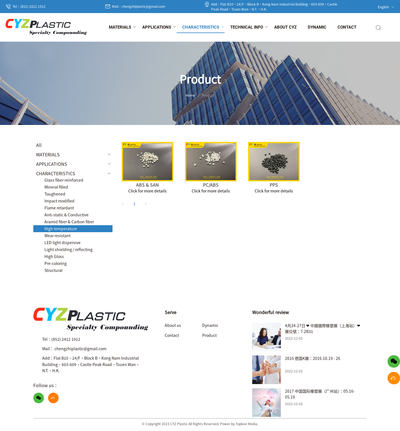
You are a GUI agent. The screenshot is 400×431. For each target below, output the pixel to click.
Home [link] (190, 95)
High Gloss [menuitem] (54, 256)
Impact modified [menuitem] (59, 201)
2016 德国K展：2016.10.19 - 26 (312, 358)
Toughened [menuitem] (54, 194)
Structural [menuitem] (53, 270)
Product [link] (208, 95)
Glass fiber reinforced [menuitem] (63, 180)
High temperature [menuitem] (60, 228)
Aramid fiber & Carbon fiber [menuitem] (69, 221)
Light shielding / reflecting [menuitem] (68, 249)
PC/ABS (211, 184)
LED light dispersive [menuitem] (62, 242)
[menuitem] (120, 27)
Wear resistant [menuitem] (57, 235)
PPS (274, 184)
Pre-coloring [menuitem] (55, 263)
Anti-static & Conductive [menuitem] (66, 214)
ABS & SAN (147, 184)
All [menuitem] (39, 145)
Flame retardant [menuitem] (59, 208)
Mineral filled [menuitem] (56, 187)
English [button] (386, 6)
